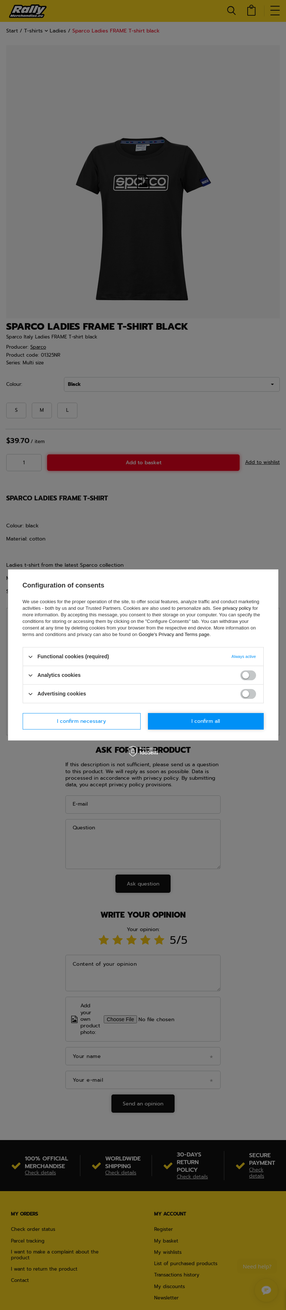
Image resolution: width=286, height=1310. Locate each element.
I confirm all (205, 721)
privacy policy (236, 608)
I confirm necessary (81, 721)
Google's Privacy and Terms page (173, 634)
